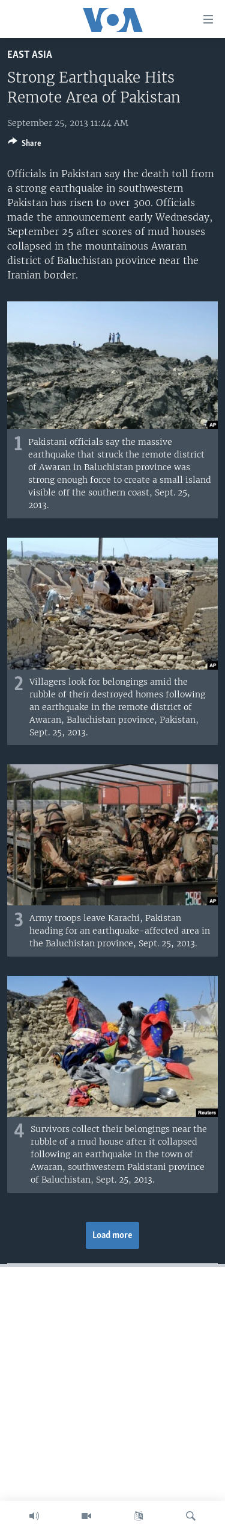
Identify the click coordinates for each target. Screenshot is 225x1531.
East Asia (29, 55)
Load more (112, 1235)
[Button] (24, 145)
